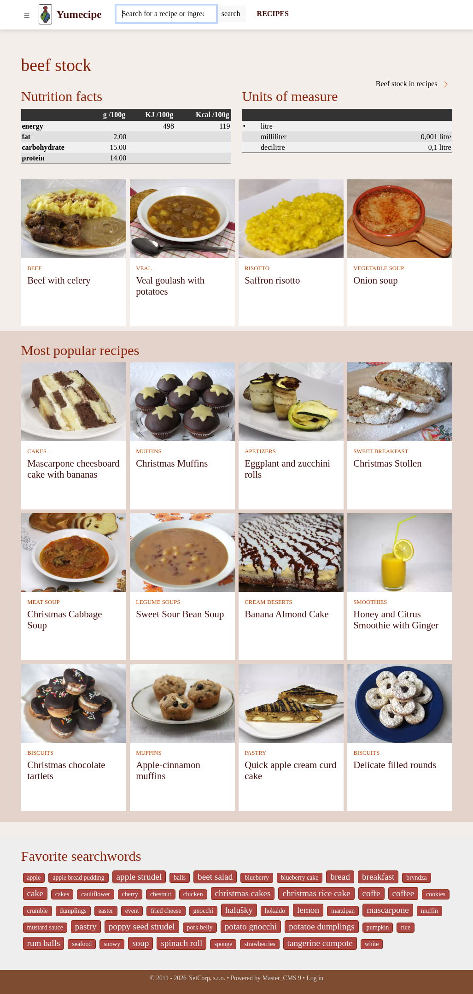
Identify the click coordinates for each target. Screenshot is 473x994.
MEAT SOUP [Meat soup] (43, 602)
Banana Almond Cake (287, 614)
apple (34, 877)
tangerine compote (320, 943)
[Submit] (231, 14)
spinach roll (181, 943)
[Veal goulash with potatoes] (182, 218)
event (132, 910)
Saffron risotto (272, 280)
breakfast (378, 877)
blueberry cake (299, 877)
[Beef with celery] (73, 218)
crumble (37, 910)
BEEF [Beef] (34, 268)
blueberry (257, 877)
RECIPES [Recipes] (273, 14)
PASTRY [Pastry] (255, 753)
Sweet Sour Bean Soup (180, 614)
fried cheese (166, 910)
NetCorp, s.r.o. (206, 978)
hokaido (275, 910)
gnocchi (203, 910)
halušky (239, 910)
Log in (315, 978)
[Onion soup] (399, 218)
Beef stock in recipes (413, 84)
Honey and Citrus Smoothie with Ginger (395, 619)
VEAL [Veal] (144, 268)
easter (106, 910)
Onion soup (375, 280)
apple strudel (139, 877)
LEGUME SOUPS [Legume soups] (158, 602)
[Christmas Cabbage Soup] (73, 552)
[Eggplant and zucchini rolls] (291, 401)
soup (140, 943)
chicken (193, 894)
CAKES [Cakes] (37, 451)
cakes (62, 894)
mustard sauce (45, 927)
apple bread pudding (78, 877)
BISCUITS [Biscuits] (40, 753)
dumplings (73, 910)
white (372, 944)
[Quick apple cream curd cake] (291, 702)
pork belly (200, 927)
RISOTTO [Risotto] (257, 268)
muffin (429, 910)
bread (340, 877)
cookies (435, 894)
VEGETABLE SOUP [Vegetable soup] (378, 268)
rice (405, 927)
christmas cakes (243, 893)
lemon (308, 910)
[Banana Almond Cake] (291, 552)
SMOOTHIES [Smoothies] (370, 602)
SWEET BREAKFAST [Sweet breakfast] (380, 451)
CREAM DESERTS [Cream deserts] (268, 602)
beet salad (215, 877)
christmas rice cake (316, 893)
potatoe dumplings (321, 926)
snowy (112, 944)
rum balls (43, 943)
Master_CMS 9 (281, 978)
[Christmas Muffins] (182, 401)
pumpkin (378, 927)
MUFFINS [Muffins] (148, 451)
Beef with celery (58, 280)
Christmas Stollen (387, 463)
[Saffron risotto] (291, 218)
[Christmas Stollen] (399, 401)
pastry (86, 926)
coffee (403, 893)
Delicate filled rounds (394, 764)
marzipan (343, 910)
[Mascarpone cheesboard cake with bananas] (73, 401)
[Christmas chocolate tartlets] (73, 702)
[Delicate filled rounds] (399, 702)
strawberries (259, 944)
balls (180, 877)
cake (35, 893)
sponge (223, 944)
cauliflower (95, 894)
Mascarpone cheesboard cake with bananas (73, 468)
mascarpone (388, 910)
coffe (371, 893)
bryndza (416, 877)
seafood (82, 944)
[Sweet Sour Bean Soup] (182, 552)
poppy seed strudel (142, 926)
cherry (130, 894)
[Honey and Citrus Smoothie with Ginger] (399, 552)
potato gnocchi (251, 926)
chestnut (160, 894)
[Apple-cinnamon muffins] (182, 702)
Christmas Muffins (172, 463)
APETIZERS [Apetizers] (260, 451)
